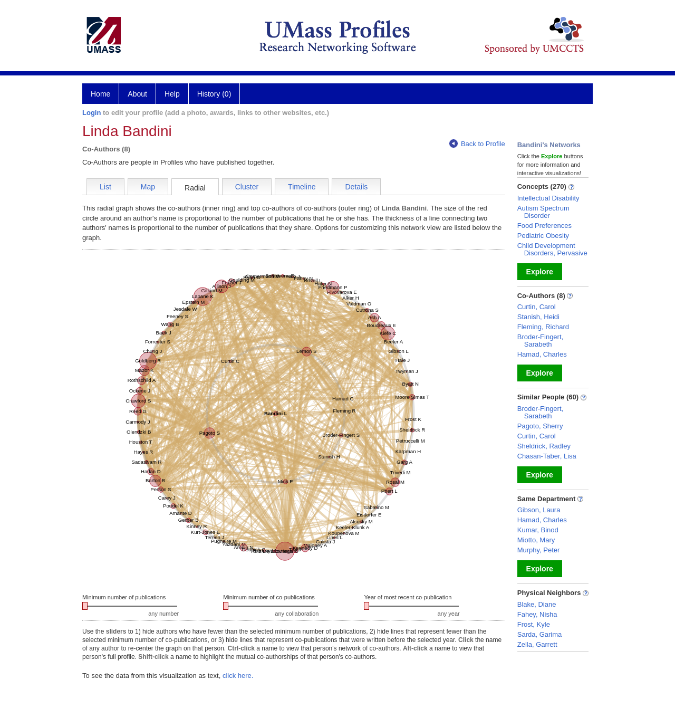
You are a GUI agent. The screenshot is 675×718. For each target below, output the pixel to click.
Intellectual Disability (548, 198)
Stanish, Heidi (538, 317)
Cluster (246, 187)
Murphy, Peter (538, 550)
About (137, 94)
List (105, 187)
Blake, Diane (536, 604)
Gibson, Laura (539, 510)
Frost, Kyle (533, 624)
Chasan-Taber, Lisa (546, 456)
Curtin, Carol (536, 307)
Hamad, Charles (542, 354)
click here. (238, 675)
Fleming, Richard (543, 327)
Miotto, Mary (536, 540)
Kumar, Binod (537, 530)
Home (100, 94)
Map (148, 187)
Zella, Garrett (537, 644)
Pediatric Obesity (543, 236)
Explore (539, 271)
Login (91, 113)
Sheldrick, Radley (544, 446)
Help (172, 94)
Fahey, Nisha (537, 614)
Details (356, 187)
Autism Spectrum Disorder (543, 211)
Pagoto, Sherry (540, 426)
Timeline (301, 187)
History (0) (214, 94)
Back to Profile (477, 144)
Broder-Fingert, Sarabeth (540, 340)
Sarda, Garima (539, 634)
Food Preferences (544, 225)
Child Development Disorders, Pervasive (552, 249)
